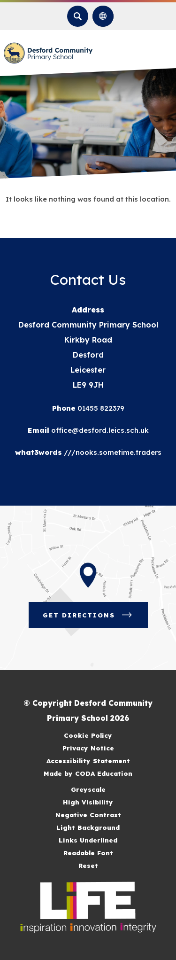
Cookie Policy (88, 735)
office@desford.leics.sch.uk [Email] (99, 430)
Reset (88, 865)
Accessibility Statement (88, 761)
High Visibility (88, 802)
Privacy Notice (88, 748)
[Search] (77, 16)
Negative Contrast (88, 815)
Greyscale (88, 789)
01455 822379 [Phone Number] (100, 408)
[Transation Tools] (103, 16)
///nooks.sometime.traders (111, 452)
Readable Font (88, 853)
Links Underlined (88, 840)
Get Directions (88, 615)
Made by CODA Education (88, 773)
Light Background (88, 827)
